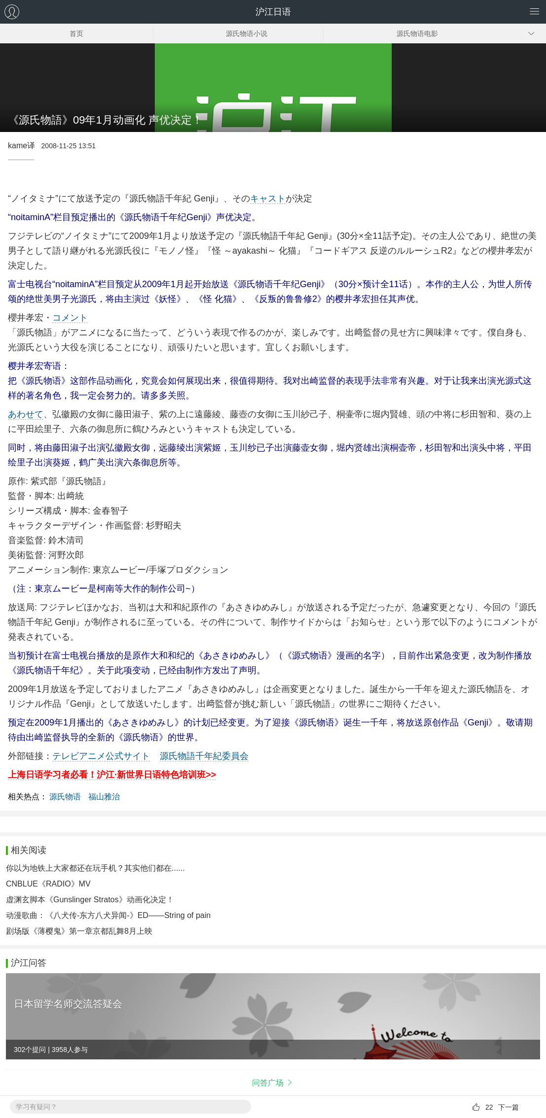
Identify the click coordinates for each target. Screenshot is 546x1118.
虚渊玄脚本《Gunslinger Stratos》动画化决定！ (90, 899)
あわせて (25, 414)
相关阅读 (28, 850)
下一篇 (508, 1107)
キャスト (268, 198)
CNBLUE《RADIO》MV (48, 884)
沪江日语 (273, 12)
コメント (70, 318)
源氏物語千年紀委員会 (204, 756)
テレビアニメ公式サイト (101, 756)
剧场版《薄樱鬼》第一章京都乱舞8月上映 (79, 931)
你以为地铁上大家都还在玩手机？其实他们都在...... (95, 868)
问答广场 (268, 1083)
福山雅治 (104, 796)
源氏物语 (65, 796)
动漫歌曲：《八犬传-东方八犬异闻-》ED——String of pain (108, 915)
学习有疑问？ (36, 1107)
